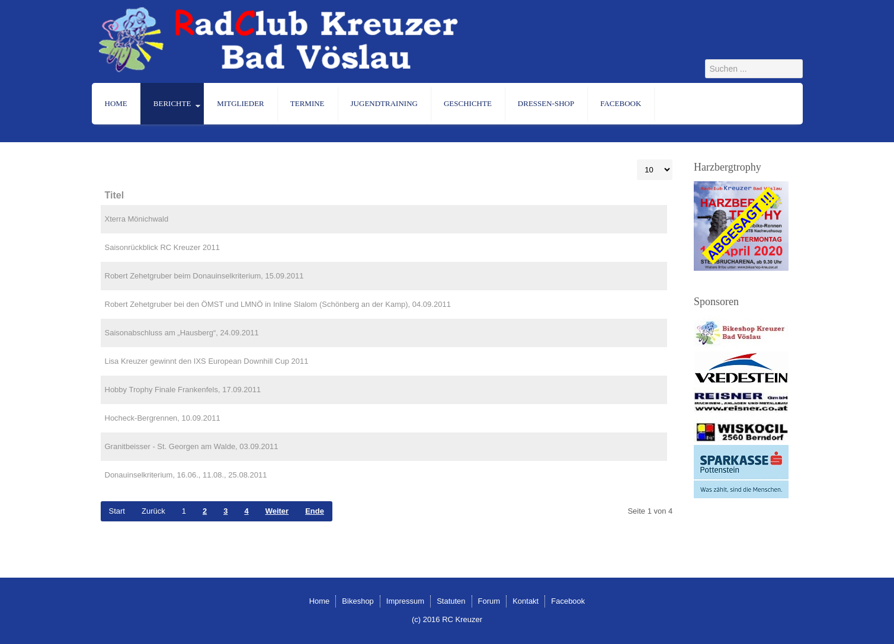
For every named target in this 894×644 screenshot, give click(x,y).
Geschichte (468, 103)
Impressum (405, 601)
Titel (114, 195)
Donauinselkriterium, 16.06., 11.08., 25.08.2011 (186, 474)
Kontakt (525, 601)
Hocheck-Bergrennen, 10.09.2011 (162, 418)
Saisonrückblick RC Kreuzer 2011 (162, 247)
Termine (307, 103)
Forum (489, 601)
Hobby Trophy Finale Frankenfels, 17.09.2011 (183, 389)
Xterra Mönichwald (137, 218)
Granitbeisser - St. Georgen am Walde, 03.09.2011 (191, 446)
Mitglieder (240, 103)
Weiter (277, 511)
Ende (314, 511)
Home (116, 103)
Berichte (172, 103)
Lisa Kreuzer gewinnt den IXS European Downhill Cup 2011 (207, 361)
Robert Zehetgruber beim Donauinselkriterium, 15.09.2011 (204, 275)
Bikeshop (357, 601)
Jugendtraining (384, 103)
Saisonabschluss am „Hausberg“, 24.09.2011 (182, 332)
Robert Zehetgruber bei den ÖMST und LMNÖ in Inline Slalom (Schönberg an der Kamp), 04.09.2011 (278, 304)
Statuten (451, 601)
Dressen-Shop (546, 103)
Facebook (620, 103)
